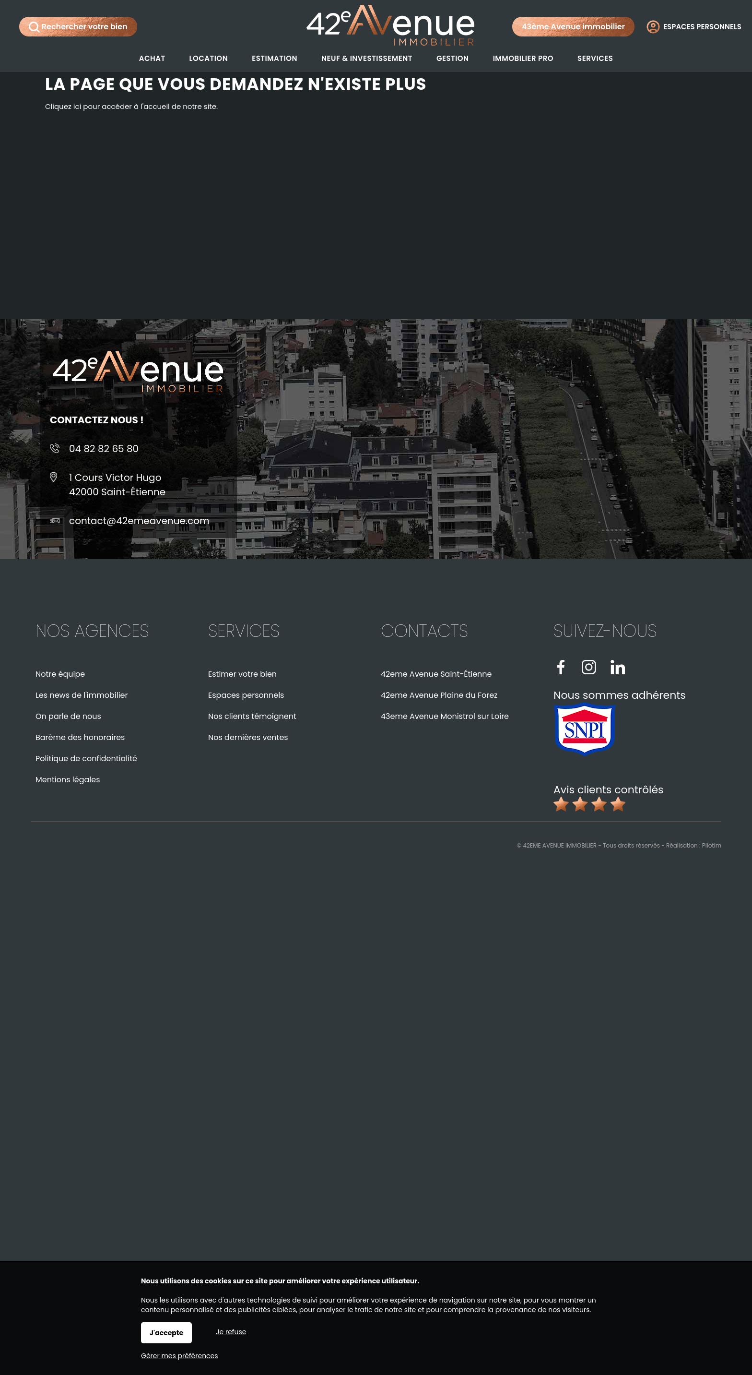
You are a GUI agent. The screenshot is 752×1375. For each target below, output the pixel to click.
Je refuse (231, 1332)
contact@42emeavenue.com (139, 520)
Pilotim (711, 845)
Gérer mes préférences (179, 1356)
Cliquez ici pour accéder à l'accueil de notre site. (131, 106)
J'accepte (166, 1333)
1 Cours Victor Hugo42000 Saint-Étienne (117, 485)
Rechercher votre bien (78, 27)
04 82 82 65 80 (104, 448)
